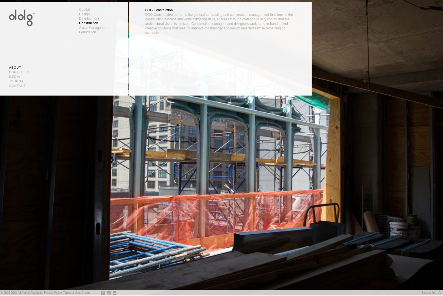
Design (84, 14)
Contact (17, 85)
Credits (85, 292)
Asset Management (93, 28)
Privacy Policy (53, 292)
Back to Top (429, 292)
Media (14, 76)
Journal (17, 81)
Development (89, 19)
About (15, 67)
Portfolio (19, 72)
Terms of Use (71, 292)
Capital (84, 10)
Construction (88, 23)
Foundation (87, 32)
